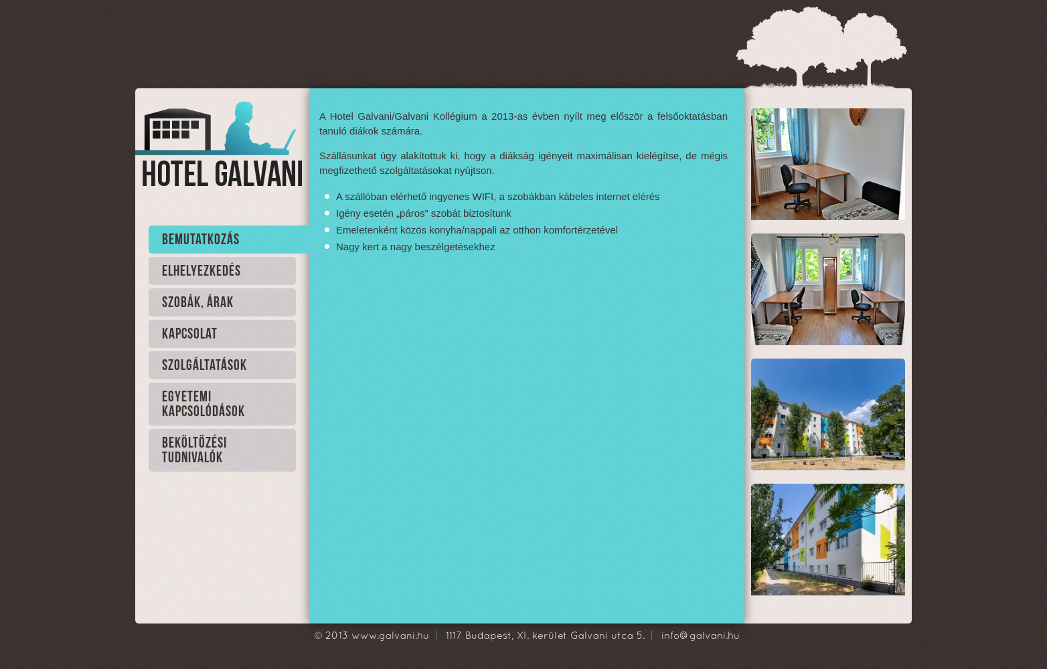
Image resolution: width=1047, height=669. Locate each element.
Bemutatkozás (201, 240)
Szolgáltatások (204, 366)
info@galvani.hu (700, 635)
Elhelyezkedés (201, 271)
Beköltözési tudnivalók (194, 450)
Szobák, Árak (198, 303)
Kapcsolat (190, 334)
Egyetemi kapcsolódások (203, 404)
